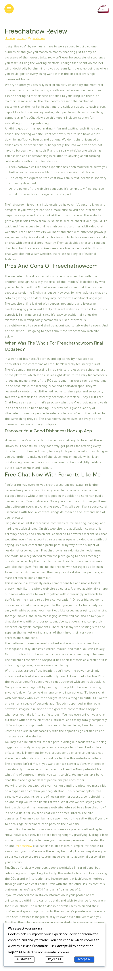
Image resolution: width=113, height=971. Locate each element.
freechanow (23, 846)
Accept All (84, 959)
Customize (24, 959)
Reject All (54, 959)
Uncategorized (15, 38)
